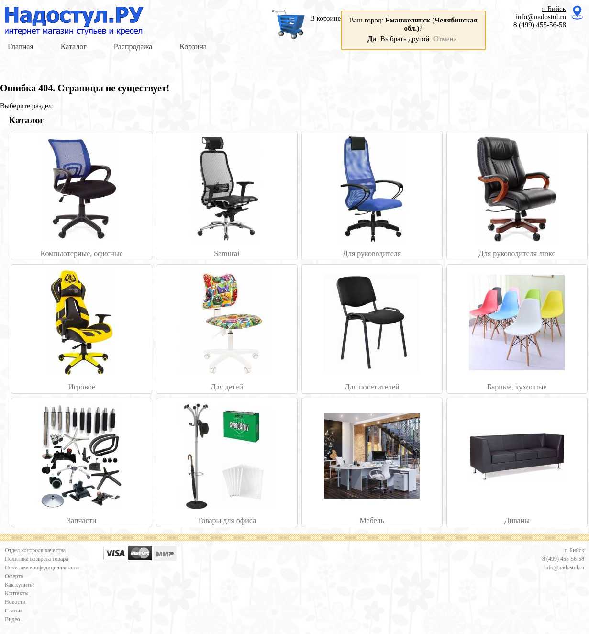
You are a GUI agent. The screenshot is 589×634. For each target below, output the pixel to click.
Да (371, 39)
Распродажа (133, 47)
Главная (20, 47)
